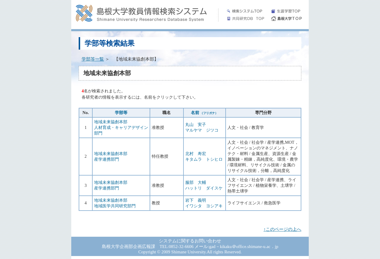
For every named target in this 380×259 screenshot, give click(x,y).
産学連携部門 (106, 159)
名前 (204, 112)
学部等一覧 (93, 59)
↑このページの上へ (282, 229)
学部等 (121, 112)
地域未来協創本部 (110, 121)
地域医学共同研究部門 (115, 205)
